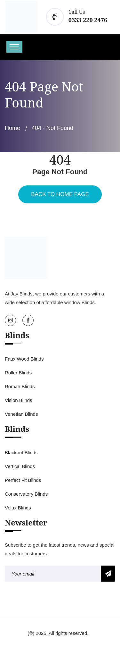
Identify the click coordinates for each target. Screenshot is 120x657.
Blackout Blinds (21, 452)
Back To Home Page (60, 194)
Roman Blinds (20, 386)
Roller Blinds (18, 372)
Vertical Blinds (20, 466)
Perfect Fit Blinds (23, 480)
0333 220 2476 (87, 20)
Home (12, 128)
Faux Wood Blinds (24, 359)
